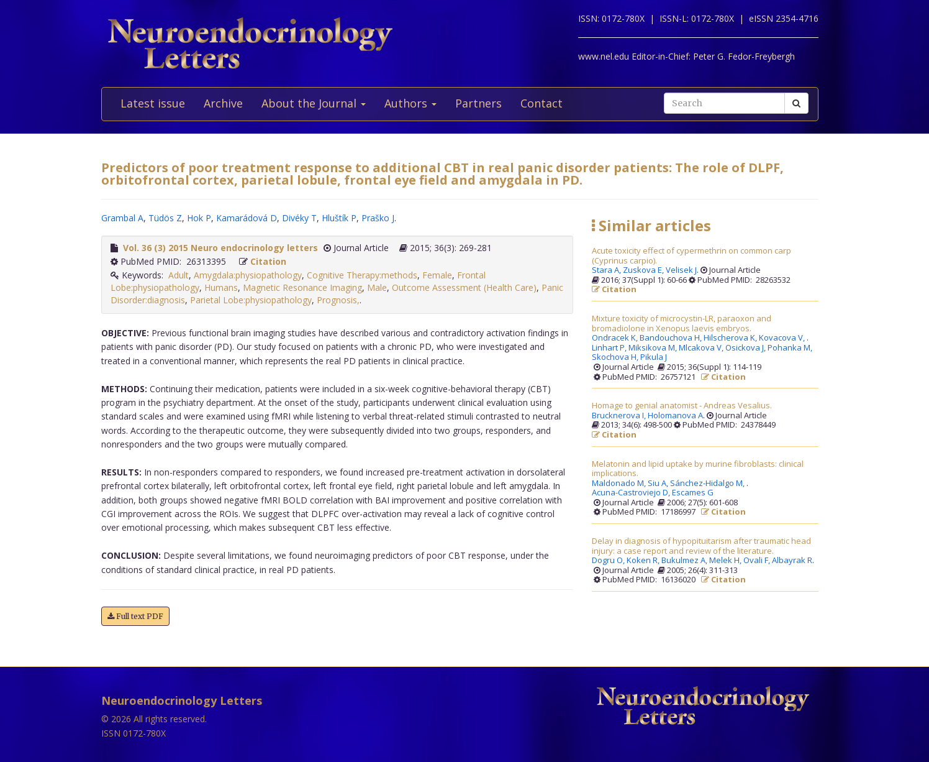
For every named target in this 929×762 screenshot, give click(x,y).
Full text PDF (135, 616)
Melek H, (726, 561)
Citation (268, 261)
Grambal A (122, 218)
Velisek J (681, 270)
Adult (178, 275)
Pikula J (653, 357)
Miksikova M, (653, 348)
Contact (541, 103)
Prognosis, (338, 300)
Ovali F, (757, 561)
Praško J (377, 218)
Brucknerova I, (620, 416)
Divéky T (299, 218)
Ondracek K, (616, 338)
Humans (221, 287)
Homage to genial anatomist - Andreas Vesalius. (682, 406)
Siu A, (659, 484)
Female (437, 275)
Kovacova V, (783, 338)
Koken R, (644, 561)
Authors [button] (410, 103)
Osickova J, (746, 348)
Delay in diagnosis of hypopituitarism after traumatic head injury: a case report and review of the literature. (701, 546)
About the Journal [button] (313, 103)
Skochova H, (616, 357)
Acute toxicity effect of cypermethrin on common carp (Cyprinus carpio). (691, 255)
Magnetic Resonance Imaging (302, 287)
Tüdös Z (165, 218)
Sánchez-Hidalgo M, (708, 484)
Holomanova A (675, 416)
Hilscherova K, (731, 338)
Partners (478, 103)
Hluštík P (339, 218)
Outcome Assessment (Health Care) (464, 287)
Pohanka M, (791, 348)
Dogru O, (609, 561)
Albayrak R (792, 561)
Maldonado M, (620, 484)
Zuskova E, (644, 270)
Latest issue (152, 103)
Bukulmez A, (685, 561)
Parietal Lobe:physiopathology (251, 300)
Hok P (199, 218)
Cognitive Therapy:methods (362, 275)
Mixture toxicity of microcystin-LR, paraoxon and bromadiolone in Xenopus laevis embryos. (681, 323)
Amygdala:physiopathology (248, 275)
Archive (223, 103)
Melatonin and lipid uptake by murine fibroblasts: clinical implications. (698, 469)
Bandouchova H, (672, 338)
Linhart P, (610, 348)
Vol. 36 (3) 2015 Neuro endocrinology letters (220, 248)
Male (377, 287)
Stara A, (607, 270)
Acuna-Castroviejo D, (632, 493)
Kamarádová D (246, 218)
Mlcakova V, (702, 348)
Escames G (693, 493)
